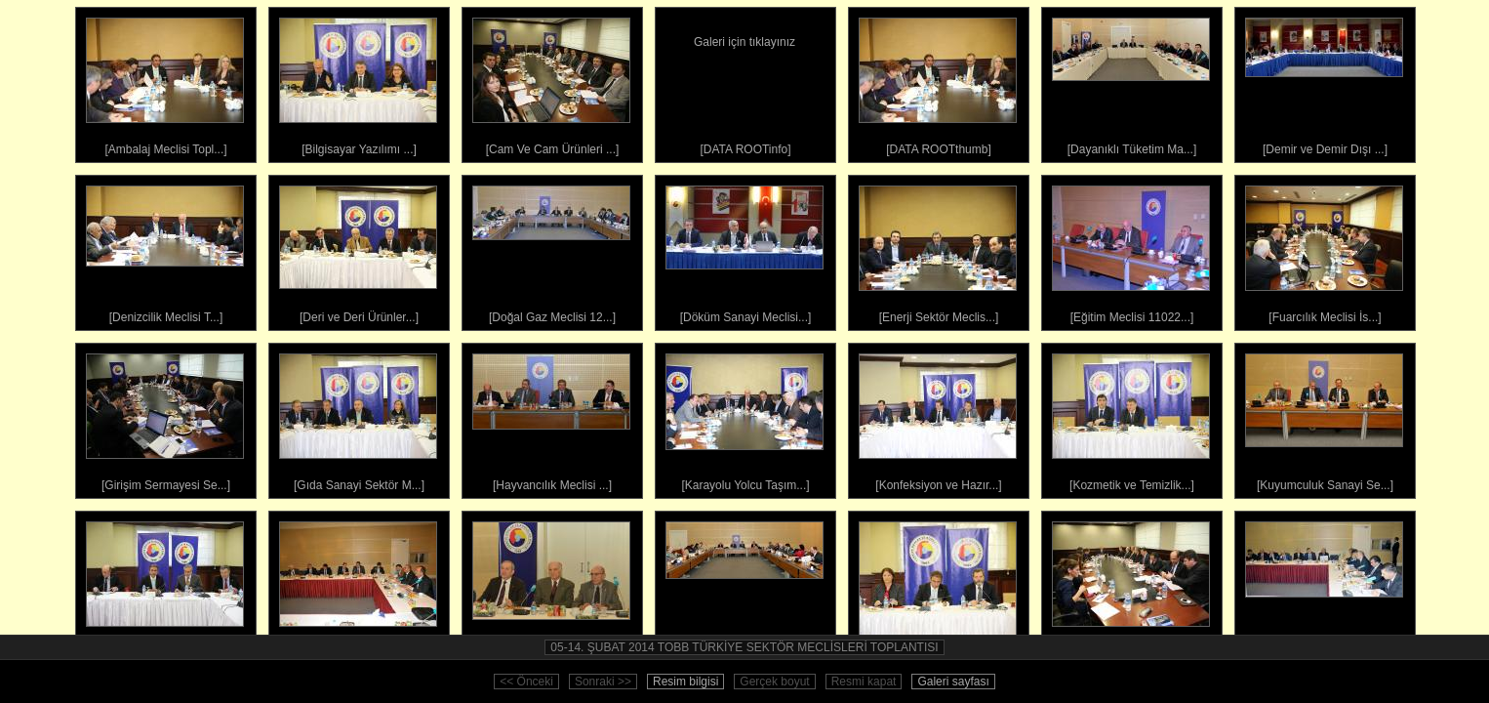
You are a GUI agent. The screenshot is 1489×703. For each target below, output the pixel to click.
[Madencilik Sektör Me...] (551, 586)
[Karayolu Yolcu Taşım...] (744, 418)
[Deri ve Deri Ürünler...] (358, 250)
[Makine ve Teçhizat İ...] (744, 586)
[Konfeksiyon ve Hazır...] (937, 418)
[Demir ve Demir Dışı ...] (1324, 82)
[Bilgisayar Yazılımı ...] (358, 82)
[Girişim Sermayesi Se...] (165, 418)
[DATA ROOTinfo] (744, 82)
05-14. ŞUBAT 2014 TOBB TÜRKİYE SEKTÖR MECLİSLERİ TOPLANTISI (744, 647)
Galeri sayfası (952, 681)
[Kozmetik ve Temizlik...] (1131, 418)
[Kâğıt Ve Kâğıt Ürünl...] (165, 586)
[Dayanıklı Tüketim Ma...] (1131, 82)
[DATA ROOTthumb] (937, 82)
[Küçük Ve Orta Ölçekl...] (358, 586)
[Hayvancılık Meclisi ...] (551, 418)
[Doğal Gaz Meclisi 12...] (551, 250)
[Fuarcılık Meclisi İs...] (1324, 250)
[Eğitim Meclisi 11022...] (1131, 250)
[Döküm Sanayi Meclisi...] (744, 250)
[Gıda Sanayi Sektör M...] (358, 418)
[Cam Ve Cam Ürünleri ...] (551, 82)
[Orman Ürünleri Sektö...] (1324, 586)
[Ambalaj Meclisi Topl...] (165, 82)
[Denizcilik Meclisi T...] (165, 250)
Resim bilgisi (685, 681)
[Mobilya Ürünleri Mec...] (1131, 586)
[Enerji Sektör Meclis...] (937, 250)
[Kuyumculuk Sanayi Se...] (1324, 418)
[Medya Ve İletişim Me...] (937, 586)
